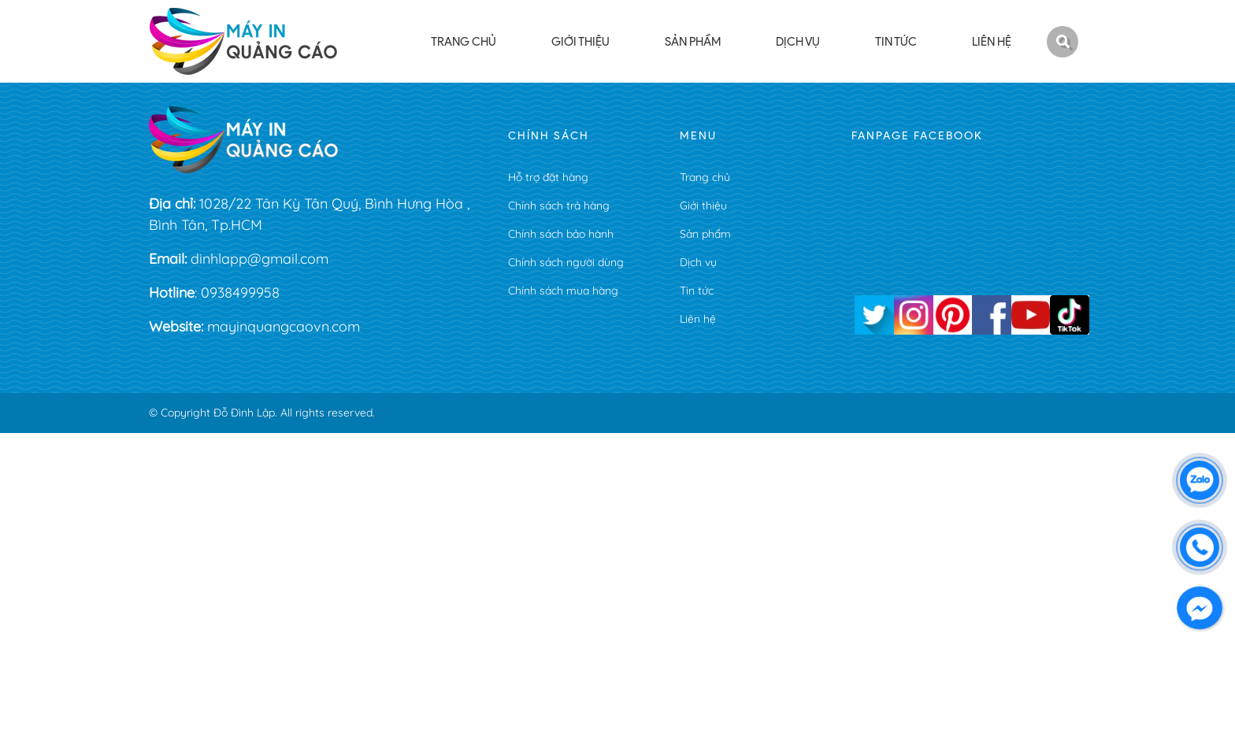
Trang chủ (705, 177)
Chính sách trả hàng (559, 205)
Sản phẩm (705, 234)
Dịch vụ (698, 262)
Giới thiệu (703, 205)
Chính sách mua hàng (563, 290)
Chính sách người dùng (566, 262)
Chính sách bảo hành (561, 234)
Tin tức (697, 290)
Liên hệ (698, 319)
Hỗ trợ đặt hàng (548, 177)
